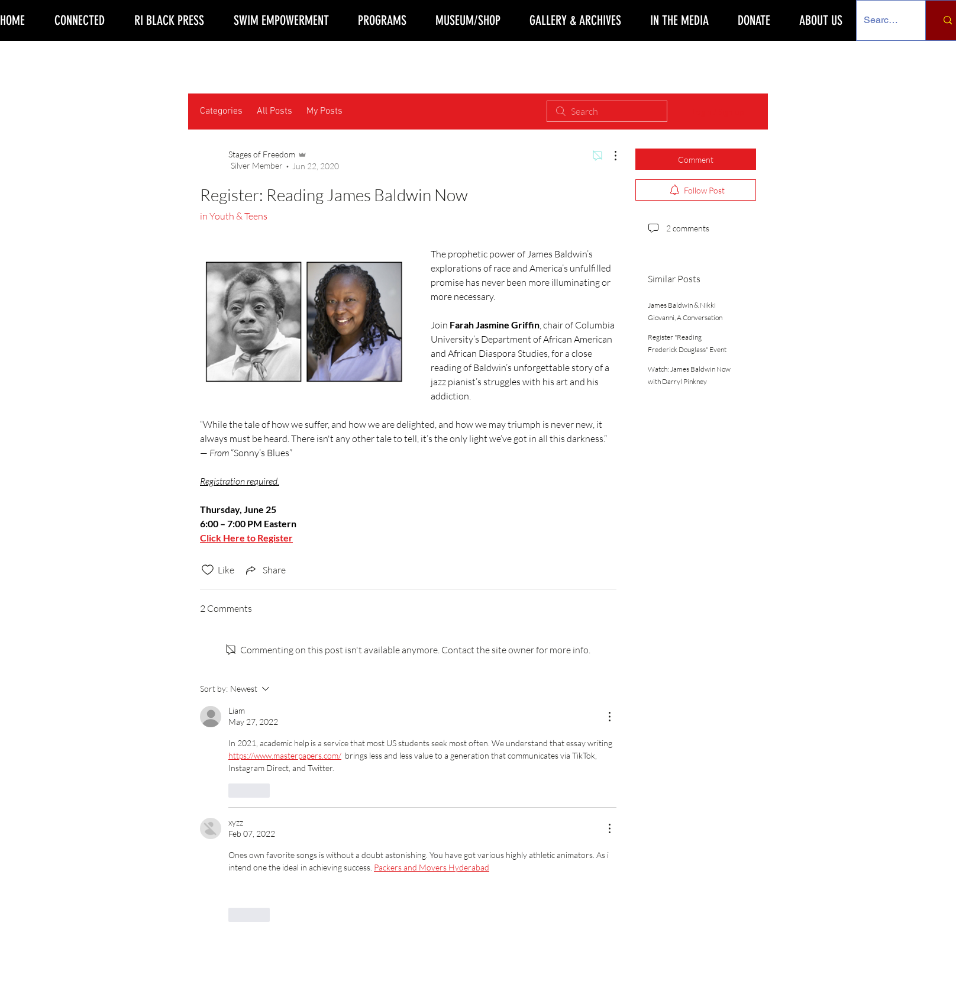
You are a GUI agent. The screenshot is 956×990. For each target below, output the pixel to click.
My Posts (324, 111)
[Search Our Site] (882, 20)
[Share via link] (265, 570)
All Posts (274, 111)
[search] (607, 111)
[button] (382, 20)
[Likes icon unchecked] (207, 570)
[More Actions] (609, 156)
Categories (221, 111)
